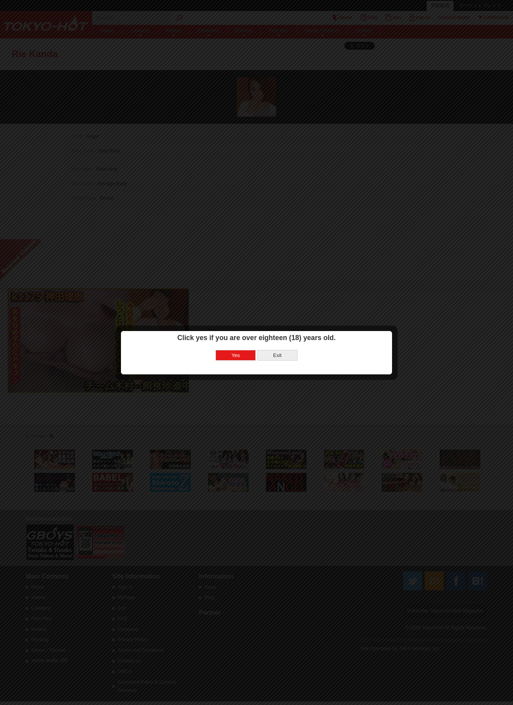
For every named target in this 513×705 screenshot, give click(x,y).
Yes (236, 337)
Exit (277, 337)
